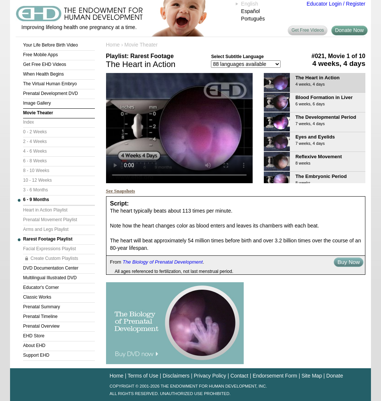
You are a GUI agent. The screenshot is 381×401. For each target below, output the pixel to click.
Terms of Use (143, 376)
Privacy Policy (210, 376)
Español (250, 11)
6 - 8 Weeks (35, 160)
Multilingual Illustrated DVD (50, 277)
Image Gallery (37, 103)
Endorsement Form (275, 376)
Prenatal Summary (41, 306)
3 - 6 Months (35, 189)
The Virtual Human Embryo (50, 83)
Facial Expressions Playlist (49, 248)
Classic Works (37, 297)
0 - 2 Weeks (35, 131)
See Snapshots (120, 191)
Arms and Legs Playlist (45, 229)
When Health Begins (43, 74)
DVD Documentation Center (51, 268)
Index (28, 122)
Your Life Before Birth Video (50, 45)
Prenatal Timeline (40, 316)
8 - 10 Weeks (36, 170)
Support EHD (36, 355)
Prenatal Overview (41, 326)
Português (253, 19)
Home (113, 45)
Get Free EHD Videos (44, 64)
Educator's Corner (41, 287)
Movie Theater (38, 112)
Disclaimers (176, 376)
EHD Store (33, 335)
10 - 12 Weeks (37, 180)
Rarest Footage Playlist (48, 239)
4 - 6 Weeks (35, 151)
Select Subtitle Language (237, 56)
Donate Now (349, 30)
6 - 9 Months (36, 199)
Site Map (311, 376)
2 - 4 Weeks (35, 141)
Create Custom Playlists (54, 258)
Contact (239, 376)
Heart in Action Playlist (45, 210)
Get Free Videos (307, 30)
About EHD (34, 345)
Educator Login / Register (336, 4)
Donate (334, 376)
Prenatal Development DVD (50, 93)
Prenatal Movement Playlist (50, 219)
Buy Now (348, 262)
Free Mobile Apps (40, 54)
